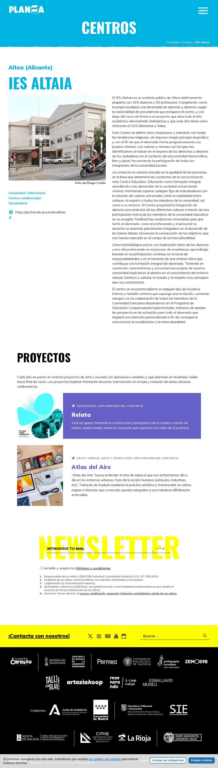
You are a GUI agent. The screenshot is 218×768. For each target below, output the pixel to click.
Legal (205, 760)
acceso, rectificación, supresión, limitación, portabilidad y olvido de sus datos (128, 593)
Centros (186, 42)
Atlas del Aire (91, 467)
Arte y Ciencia (88, 458)
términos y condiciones (93, 568)
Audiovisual (87, 405)
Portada (172, 42)
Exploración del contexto (121, 405)
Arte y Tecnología (116, 458)
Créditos (191, 760)
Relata (81, 414)
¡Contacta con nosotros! (39, 636)
